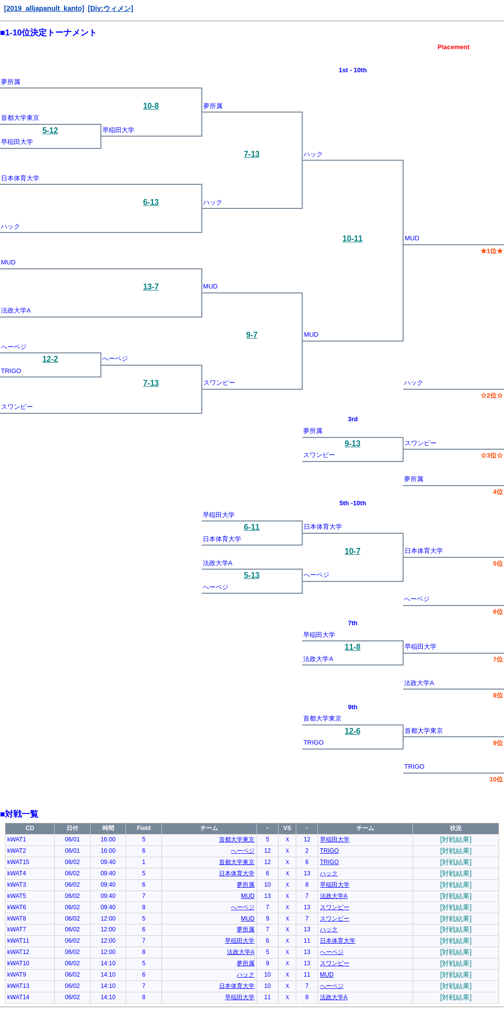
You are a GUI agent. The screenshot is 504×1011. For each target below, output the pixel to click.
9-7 (251, 335)
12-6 (352, 731)
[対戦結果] (456, 839)
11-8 (352, 647)
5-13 (251, 575)
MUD (412, 238)
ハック (313, 154)
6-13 (151, 202)
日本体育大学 (20, 178)
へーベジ (14, 346)
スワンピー (219, 382)
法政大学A (16, 310)
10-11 (353, 238)
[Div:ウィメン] (110, 8)
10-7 (352, 551)
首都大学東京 (20, 117)
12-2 (50, 359)
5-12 (50, 130)
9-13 (352, 443)
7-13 (251, 154)
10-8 (151, 106)
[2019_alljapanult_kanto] (44, 8)
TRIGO (11, 371)
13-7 (151, 287)
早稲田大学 (118, 130)
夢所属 (10, 82)
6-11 (251, 527)
